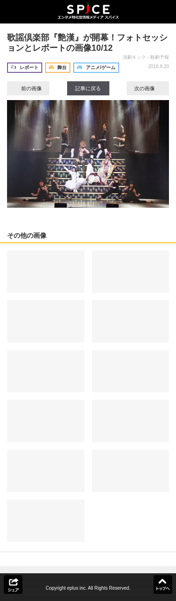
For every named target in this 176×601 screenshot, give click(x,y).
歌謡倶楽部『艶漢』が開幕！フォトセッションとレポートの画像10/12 (87, 43)
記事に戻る (88, 88)
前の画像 (28, 88)
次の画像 (147, 88)
